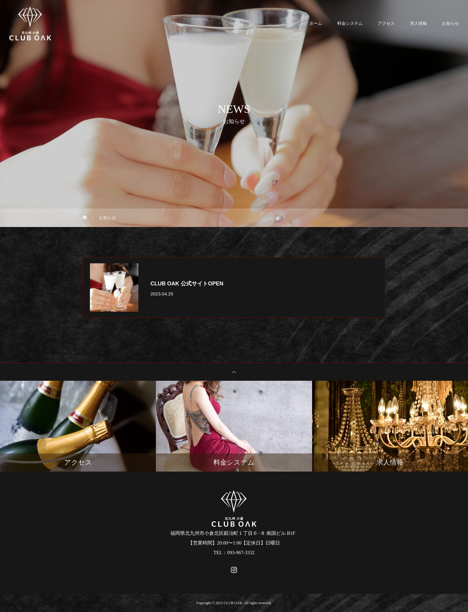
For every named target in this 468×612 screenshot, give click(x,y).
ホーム (315, 23)
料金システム (350, 23)
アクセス (386, 23)
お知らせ (450, 23)
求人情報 (418, 23)
